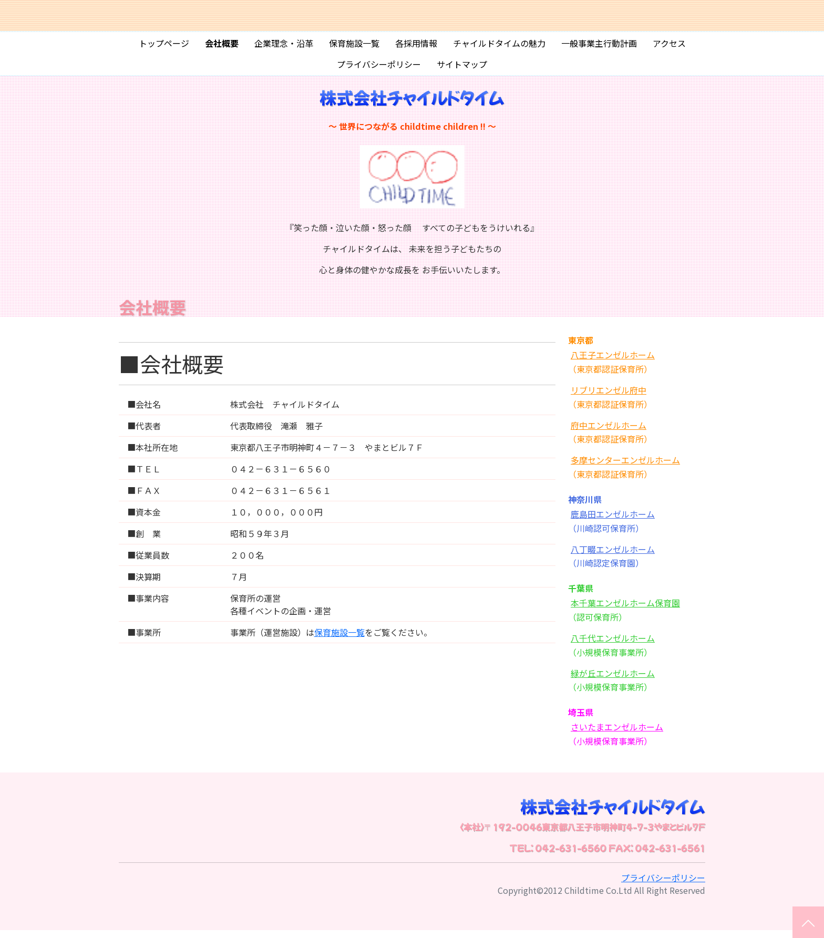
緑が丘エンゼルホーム (613, 680)
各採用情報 (416, 46)
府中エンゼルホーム (608, 432)
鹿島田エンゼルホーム (613, 521)
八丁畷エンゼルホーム (613, 556)
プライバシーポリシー (379, 67)
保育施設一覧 (354, 46)
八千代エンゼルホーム (613, 645)
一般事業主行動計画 (599, 46)
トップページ (164, 46)
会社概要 (222, 46)
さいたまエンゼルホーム (617, 734)
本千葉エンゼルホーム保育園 (625, 610)
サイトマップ (462, 67)
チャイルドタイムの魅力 (499, 46)
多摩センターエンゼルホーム (625, 467)
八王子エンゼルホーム (613, 362)
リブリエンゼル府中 (608, 397)
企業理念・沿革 (283, 46)
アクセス (669, 46)
